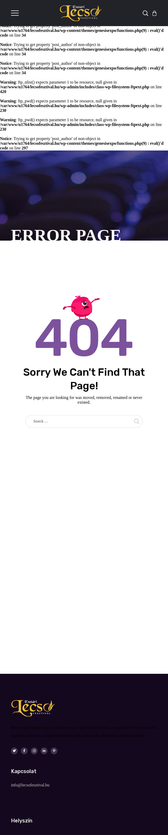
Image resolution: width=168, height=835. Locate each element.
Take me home (84, 439)
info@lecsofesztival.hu (30, 785)
